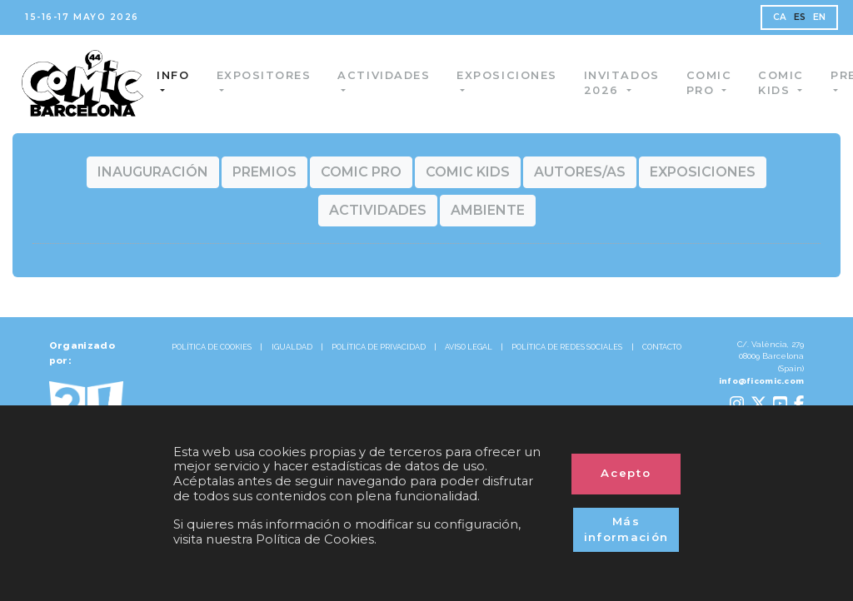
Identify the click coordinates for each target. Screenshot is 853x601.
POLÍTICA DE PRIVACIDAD (379, 347)
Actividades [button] (385, 75)
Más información (626, 529)
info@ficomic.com (762, 380)
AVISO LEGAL (468, 347)
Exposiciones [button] (507, 75)
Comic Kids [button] (782, 83)
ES (800, 17)
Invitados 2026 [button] (623, 83)
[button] (153, 172)
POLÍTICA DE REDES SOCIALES (566, 347)
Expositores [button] (264, 75)
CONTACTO (661, 347)
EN (819, 17)
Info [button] (173, 75)
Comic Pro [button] (710, 83)
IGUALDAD (292, 347)
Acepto (626, 472)
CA (780, 17)
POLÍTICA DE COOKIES (212, 347)
